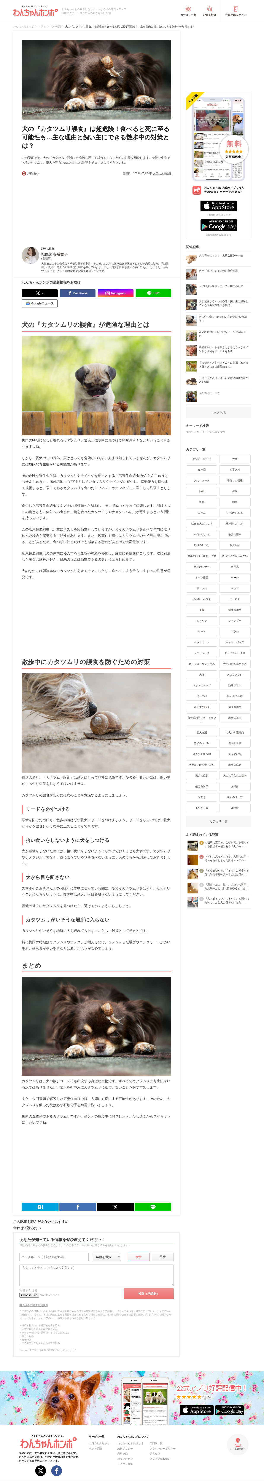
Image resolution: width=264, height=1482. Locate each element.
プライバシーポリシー (163, 1448)
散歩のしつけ (202, 545)
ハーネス (235, 599)
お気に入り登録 (162, 173)
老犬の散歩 (234, 754)
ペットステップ (202, 685)
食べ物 (202, 469)
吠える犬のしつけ (201, 523)
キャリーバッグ (235, 642)
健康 (234, 491)
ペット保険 (95, 1448)
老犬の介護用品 (235, 732)
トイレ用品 (201, 577)
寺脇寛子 (60, 254)
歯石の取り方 (235, 797)
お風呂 (235, 786)
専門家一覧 (156, 1443)
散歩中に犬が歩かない (235, 556)
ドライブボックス (234, 653)
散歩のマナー (202, 566)
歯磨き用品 (234, 609)
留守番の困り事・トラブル (202, 719)
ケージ (235, 577)
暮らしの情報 (235, 480)
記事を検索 (209, 14)
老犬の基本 (234, 717)
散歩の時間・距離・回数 (202, 556)
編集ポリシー (125, 1448)
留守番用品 (234, 707)
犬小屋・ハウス (202, 599)
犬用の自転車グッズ (235, 663)
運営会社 (155, 1453)
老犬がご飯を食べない (202, 764)
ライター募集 (125, 1464)
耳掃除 (235, 808)
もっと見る (218, 412)
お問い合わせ (125, 1458)
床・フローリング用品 (202, 663)
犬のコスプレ (235, 674)
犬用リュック (202, 653)
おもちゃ (202, 620)
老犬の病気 (234, 764)
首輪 (201, 609)
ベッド (235, 588)
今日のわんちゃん (99, 1443)
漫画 (201, 502)
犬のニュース (202, 480)
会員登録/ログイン (236, 14)
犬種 (234, 458)
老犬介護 (202, 732)
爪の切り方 (201, 808)
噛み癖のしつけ (235, 523)
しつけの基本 (235, 512)
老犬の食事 (234, 743)
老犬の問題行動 (202, 754)
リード (202, 631)
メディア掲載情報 (160, 1458)
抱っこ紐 (202, 696)
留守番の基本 (235, 696)
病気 (201, 491)
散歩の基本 (234, 534)
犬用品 (235, 566)
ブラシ (235, 631)
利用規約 (122, 1453)
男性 (163, 1257)
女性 (139, 1257)
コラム (202, 512)
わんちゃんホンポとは (130, 1443)
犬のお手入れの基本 (235, 775)
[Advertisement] (59, 208)
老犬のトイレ (202, 743)
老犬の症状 (201, 775)
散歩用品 (235, 545)
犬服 (201, 674)
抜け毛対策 (201, 786)
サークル (202, 588)
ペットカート (202, 642)
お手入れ (235, 469)
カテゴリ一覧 (188, 14)
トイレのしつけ (202, 534)
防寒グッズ (234, 685)
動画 (234, 502)
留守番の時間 (202, 707)
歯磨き (202, 797)
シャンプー (234, 620)
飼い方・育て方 (202, 458)
